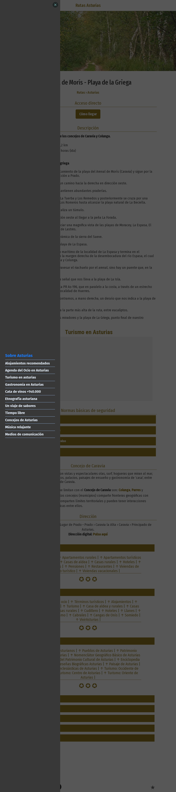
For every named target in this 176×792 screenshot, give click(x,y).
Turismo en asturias (20, 377)
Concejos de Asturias (21, 420)
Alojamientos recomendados (27, 363)
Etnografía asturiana (21, 399)
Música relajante (18, 427)
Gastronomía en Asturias (24, 384)
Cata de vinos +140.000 (23, 391)
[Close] (55, 5)
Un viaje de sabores (20, 406)
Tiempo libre (15, 413)
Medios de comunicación (24, 434)
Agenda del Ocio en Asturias (27, 370)
